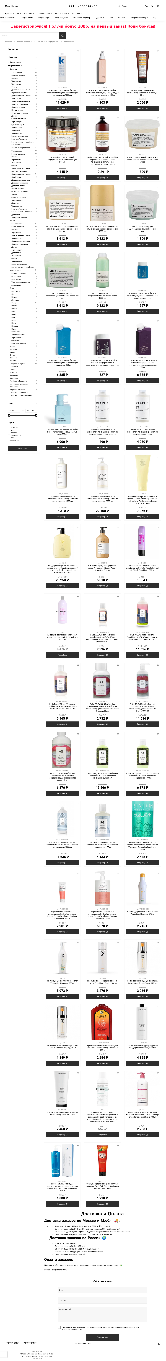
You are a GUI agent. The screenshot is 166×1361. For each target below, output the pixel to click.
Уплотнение (16, 84)
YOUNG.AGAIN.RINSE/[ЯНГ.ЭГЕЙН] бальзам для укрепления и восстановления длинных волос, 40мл (102, 362)
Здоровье (77, 13)
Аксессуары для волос (19, 384)
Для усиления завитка (20, 101)
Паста (13, 323)
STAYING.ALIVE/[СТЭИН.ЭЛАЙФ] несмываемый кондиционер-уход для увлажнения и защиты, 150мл (102, 92)
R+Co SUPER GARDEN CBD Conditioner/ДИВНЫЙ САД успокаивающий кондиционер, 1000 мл (102, 775)
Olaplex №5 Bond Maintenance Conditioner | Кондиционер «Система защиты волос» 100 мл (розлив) (102, 431)
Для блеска (16, 98)
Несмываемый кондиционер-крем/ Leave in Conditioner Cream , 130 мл (102, 982)
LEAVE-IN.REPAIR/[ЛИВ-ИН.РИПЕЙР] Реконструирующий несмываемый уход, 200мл (62, 431)
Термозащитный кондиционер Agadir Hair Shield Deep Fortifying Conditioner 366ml (102, 1047)
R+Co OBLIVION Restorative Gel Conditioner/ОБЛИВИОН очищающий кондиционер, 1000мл (62, 844)
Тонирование (16, 133)
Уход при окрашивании (20, 282)
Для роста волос (18, 107)
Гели (13, 312)
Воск (13, 317)
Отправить (102, 1337)
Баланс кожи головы (19, 136)
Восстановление (18, 75)
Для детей (15, 130)
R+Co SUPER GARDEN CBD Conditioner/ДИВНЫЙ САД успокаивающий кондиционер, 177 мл (142, 775)
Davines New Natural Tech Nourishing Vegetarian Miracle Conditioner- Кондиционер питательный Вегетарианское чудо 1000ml (102, 160)
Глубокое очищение (19, 93)
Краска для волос (18, 273)
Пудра (13, 329)
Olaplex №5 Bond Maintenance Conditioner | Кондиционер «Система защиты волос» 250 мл (142, 431)
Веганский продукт (19, 139)
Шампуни (13, 69)
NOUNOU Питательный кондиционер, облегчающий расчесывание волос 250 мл (62, 228)
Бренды (9, 13)
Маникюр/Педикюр (81, 18)
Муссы (14, 309)
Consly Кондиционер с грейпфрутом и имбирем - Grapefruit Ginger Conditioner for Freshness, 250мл (102, 1186)
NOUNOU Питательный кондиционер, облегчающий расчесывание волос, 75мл (143, 159)
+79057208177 (12, 1343)
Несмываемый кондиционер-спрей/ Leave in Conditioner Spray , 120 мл (142, 982)
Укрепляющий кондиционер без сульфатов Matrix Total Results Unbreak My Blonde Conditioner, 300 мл (142, 568)
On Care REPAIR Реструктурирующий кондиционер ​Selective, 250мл (62, 1113)
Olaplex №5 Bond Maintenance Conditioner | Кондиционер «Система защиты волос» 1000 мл (62, 498)
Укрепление (16, 81)
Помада (14, 326)
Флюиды (15, 340)
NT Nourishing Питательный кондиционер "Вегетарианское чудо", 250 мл (62, 159)
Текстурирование (18, 335)
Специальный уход (17, 364)
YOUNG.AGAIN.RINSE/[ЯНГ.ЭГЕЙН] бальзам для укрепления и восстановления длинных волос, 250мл (142, 363)
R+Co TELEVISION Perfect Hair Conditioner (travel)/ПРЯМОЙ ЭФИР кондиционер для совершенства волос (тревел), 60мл (102, 707)
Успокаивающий (18, 145)
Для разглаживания (19, 104)
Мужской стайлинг (19, 343)
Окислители (16, 276)
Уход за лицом (44, 13)
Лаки (13, 294)
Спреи (13, 303)
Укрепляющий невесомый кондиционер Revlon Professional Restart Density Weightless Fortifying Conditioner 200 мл (62, 915)
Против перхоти (17, 110)
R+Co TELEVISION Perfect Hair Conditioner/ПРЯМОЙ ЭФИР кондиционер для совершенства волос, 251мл (62, 776)
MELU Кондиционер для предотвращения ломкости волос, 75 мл (142, 228)
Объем (14, 87)
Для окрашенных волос (20, 96)
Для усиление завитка (20, 180)
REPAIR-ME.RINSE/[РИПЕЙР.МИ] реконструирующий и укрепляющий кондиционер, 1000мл (62, 92)
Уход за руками (61, 18)
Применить (23, 449)
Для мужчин (16, 203)
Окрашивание (15, 270)
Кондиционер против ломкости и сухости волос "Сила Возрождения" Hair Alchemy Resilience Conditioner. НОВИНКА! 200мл (142, 499)
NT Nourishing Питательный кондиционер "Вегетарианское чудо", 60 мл (142, 92)
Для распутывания (19, 218)
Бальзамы (15, 291)
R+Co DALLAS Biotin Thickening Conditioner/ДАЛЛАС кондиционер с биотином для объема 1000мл (142, 637)
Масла (14, 306)
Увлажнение (16, 72)
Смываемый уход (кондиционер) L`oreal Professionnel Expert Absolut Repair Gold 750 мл (102, 568)
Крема (14, 297)
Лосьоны (15, 300)
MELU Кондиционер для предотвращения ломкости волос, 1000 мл (102, 295)
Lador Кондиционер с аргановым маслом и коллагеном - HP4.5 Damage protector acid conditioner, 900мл (142, 1114)
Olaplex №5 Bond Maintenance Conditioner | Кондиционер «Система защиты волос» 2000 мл (102, 498)
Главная (8, 42)
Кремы (12, 355)
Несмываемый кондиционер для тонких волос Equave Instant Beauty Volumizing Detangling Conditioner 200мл (142, 845)
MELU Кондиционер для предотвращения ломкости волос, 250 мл (62, 295)
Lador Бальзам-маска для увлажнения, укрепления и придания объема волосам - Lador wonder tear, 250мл (62, 1187)
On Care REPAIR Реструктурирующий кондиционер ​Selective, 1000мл (142, 1046)
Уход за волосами (26, 13)
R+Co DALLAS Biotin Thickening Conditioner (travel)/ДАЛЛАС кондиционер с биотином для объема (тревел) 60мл (102, 638)
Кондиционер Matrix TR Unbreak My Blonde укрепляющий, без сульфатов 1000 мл (62, 637)
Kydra (110, 18)
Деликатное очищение (20, 90)
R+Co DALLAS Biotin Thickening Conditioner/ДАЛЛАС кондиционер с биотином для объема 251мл (62, 706)
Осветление (16, 279)
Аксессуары (16, 285)
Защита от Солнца (18, 119)
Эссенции (14, 378)
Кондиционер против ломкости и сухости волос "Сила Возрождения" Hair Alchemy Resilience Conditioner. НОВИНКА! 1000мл (62, 569)
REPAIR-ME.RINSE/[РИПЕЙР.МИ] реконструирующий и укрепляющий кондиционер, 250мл (62, 362)
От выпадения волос (19, 113)
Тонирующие (16, 238)
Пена (13, 320)
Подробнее (62, 655)
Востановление (17, 227)
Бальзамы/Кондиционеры (48, 42)
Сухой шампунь (17, 124)
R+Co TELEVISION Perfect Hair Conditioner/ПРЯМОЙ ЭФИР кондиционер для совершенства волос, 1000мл (142, 707)
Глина (13, 314)
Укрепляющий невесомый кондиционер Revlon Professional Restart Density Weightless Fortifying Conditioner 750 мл (102, 915)
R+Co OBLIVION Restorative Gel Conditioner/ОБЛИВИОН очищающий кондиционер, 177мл (102, 844)
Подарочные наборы (139, 18)
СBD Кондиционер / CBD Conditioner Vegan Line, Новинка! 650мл (62, 982)
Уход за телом (62, 13)
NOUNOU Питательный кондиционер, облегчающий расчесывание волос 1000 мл (102, 228)
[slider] (9, 415)
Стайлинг (13, 288)
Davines (121, 18)
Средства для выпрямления (21, 395)
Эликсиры (14, 375)
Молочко (13, 349)
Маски (12, 220)
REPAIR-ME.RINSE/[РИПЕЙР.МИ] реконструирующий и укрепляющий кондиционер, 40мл (142, 295)
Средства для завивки (19, 393)
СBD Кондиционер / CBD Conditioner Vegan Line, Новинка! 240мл (142, 913)
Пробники (14, 387)
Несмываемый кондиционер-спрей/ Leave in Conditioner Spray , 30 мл (62, 1046)
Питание (14, 78)
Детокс (14, 116)
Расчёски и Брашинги (18, 381)
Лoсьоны (13, 358)
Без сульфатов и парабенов (22, 142)
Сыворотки (15, 332)
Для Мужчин (16, 127)
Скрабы (13, 361)
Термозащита (16, 122)
